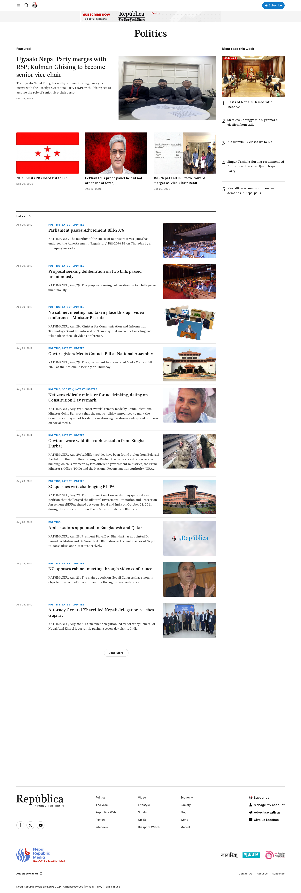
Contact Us (245, 873)
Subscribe (278, 873)
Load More (116, 652)
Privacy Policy (93, 886)
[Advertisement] (133, 727)
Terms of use (112, 886)
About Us (262, 873)
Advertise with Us (29, 873)
